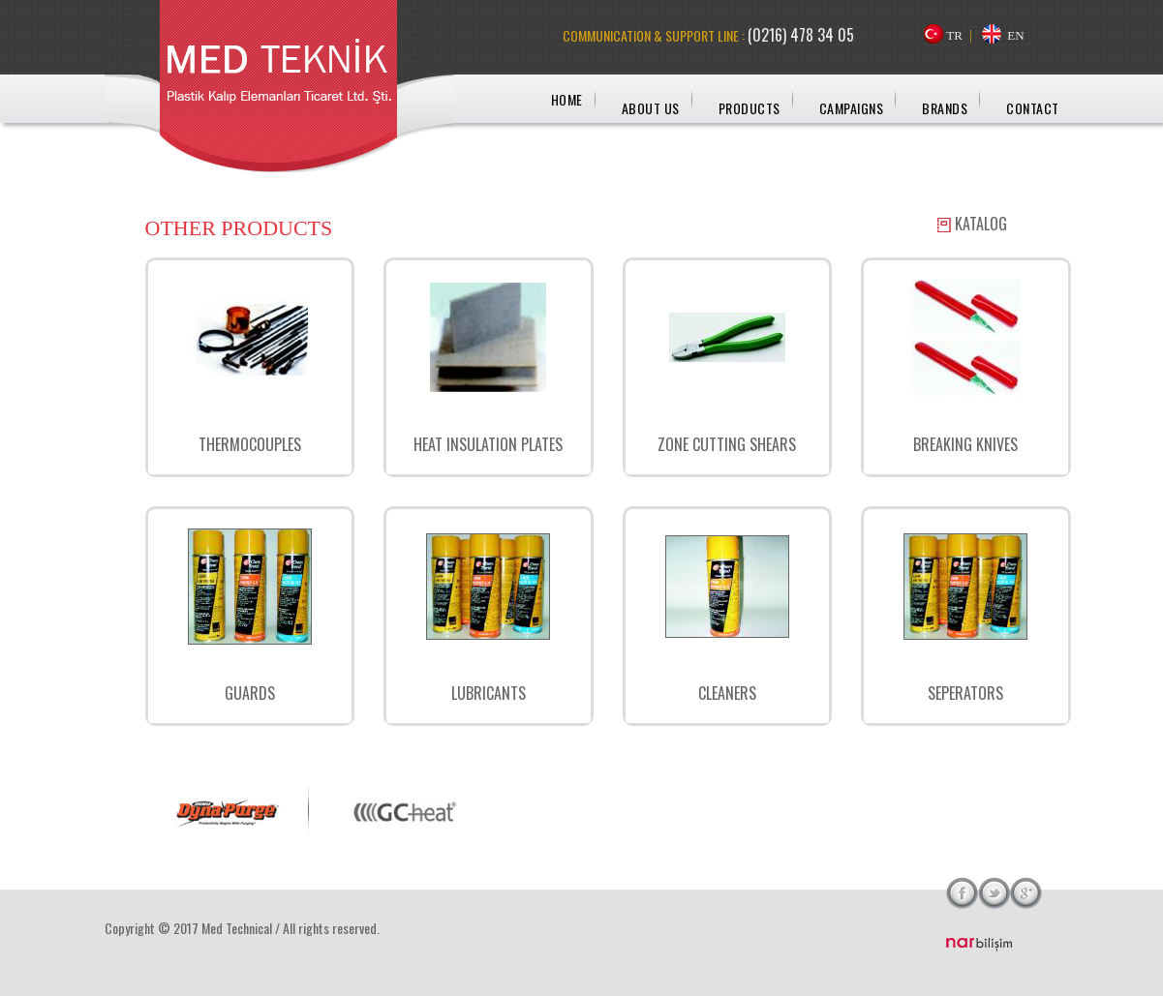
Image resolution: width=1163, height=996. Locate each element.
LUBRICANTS (488, 693)
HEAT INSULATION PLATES (488, 444)
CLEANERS (727, 693)
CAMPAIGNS (851, 108)
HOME (567, 99)
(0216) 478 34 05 (801, 34)
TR (954, 35)
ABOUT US (651, 108)
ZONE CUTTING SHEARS (727, 444)
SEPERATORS (965, 693)
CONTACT (1032, 108)
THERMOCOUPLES (250, 444)
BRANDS (944, 108)
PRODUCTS (749, 108)
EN (1015, 35)
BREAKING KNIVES (965, 444)
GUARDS (250, 693)
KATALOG (981, 223)
